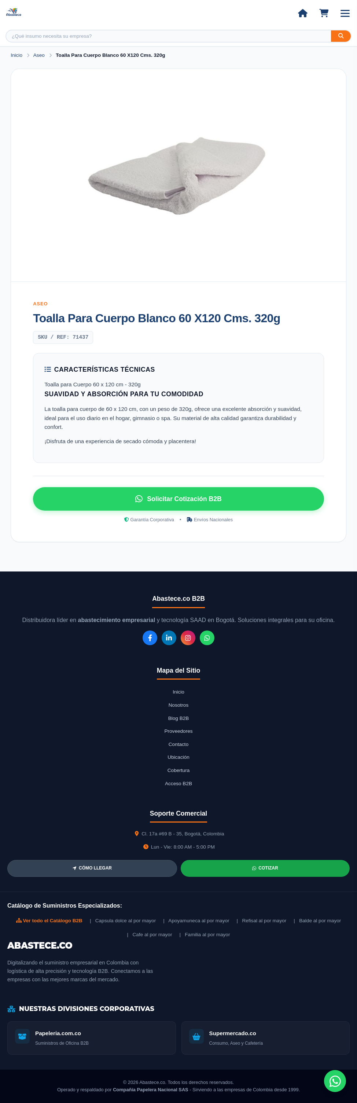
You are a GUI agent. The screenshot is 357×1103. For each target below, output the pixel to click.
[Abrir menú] (345, 13)
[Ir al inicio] (302, 13)
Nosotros (178, 705)
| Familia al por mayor (204, 934)
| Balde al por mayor (317, 920)
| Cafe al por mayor (149, 934)
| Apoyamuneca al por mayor (196, 920)
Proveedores (178, 731)
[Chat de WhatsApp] (335, 1081)
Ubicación (178, 757)
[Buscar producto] (168, 36)
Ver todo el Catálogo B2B (49, 920)
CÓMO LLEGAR (92, 868)
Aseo (39, 55)
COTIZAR (265, 868)
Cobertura (178, 770)
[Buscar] (341, 36)
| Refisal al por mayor (262, 920)
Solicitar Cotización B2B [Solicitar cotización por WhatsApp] (178, 499)
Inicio (16, 55)
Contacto (178, 744)
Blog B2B (178, 718)
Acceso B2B (178, 783)
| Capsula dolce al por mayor (123, 920)
